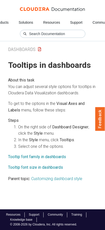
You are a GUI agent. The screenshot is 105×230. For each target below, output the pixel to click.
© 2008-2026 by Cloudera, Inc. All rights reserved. (43, 224)
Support (76, 22)
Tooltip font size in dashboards (35, 167)
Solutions (26, 22)
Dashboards (22, 49)
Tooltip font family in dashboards (37, 156)
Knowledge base (21, 219)
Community (55, 214)
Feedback (100, 119)
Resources (51, 22)
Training (76, 214)
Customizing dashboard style (56, 178)
